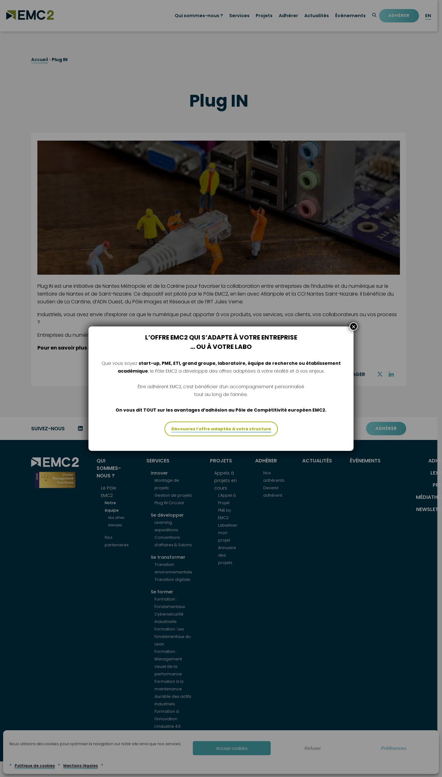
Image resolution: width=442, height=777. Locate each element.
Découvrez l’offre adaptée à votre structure (221, 429)
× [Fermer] (353, 326)
